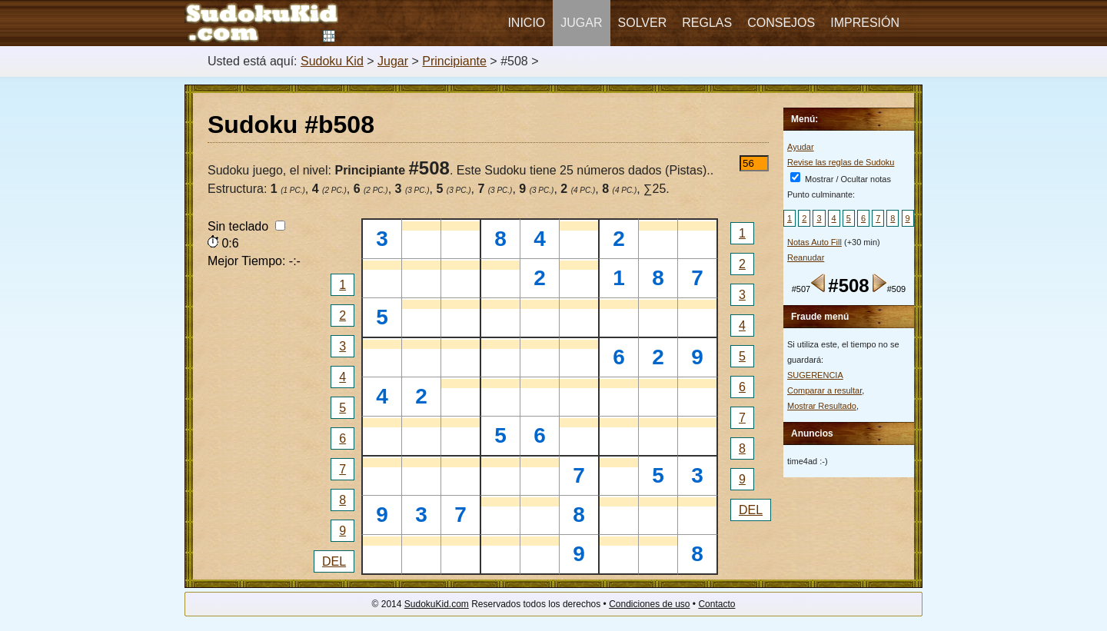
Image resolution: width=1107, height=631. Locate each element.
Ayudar (800, 146)
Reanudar (805, 257)
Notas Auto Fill (814, 242)
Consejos (781, 22)
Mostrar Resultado (821, 405)
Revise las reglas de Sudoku (840, 162)
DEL (334, 561)
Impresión (864, 22)
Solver (642, 22)
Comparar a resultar (824, 390)
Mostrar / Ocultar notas (840, 179)
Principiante (454, 61)
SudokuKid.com (436, 604)
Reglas (707, 22)
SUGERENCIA (815, 375)
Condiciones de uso (649, 604)
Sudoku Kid (332, 61)
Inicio (526, 22)
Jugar (581, 22)
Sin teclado (246, 226)
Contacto (716, 604)
